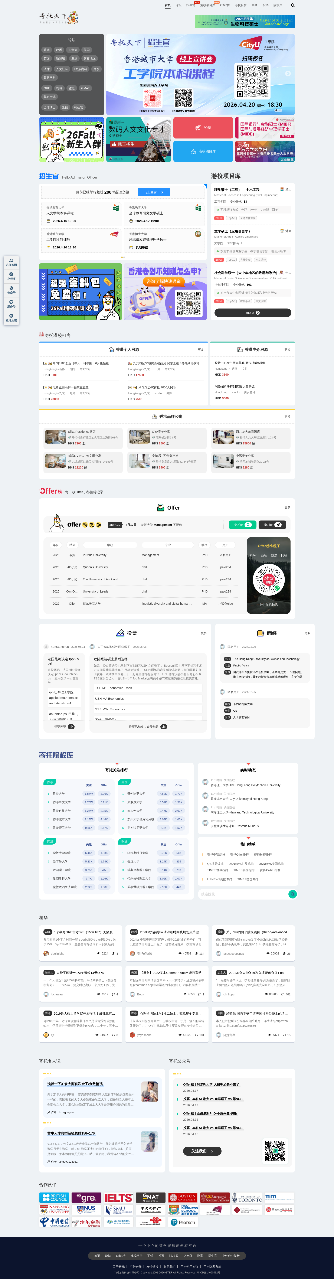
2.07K (178, 810)
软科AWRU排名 (270, 870)
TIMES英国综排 (244, 870)
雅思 (72, 88)
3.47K (163, 810)
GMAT (85, 88)
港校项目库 (207, 5)
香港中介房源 (256, 350)
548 (178, 853)
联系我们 (170, 1266)
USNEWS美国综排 (271, 863)
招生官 (190, 5)
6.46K (88, 853)
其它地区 (90, 58)
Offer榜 (225, 5)
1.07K (178, 878)
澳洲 (74, 58)
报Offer (272, 524)
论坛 (178, 5)
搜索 (200, 1255)
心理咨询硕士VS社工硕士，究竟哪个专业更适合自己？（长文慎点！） (172, 1013)
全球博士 (50, 107)
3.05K (163, 878)
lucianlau (53, 994)
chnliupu (225, 994)
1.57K (178, 827)
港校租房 (241, 5)
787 (104, 870)
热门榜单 (248, 844)
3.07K (163, 819)
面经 (255, 5)
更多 (201, 349)
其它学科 (50, 77)
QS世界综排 (215, 863)
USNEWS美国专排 (219, 879)
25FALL (115, 524)
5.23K (88, 861)
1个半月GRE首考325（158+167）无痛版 (83, 932)
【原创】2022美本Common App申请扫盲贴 (171, 972)
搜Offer (242, 524)
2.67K (104, 827)
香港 (47, 50)
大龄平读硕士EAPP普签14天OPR (80, 972)
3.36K (104, 793)
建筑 (96, 69)
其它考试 (50, 96)
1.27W (89, 810)
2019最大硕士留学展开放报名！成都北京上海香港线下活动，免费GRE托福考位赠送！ (86, 1013)
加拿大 (72, 50)
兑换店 (187, 1255)
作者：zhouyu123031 (62, 1161)
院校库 (278, 5)
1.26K (104, 878)
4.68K (163, 793)
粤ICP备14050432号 (208, 1272)
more (253, 313)
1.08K (104, 887)
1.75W (89, 802)
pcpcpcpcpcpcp (230, 953)
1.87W (89, 793)
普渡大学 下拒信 (154, 524)
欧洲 (59, 50)
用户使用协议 (189, 1266)
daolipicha (53, 953)
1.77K (178, 793)
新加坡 (60, 58)
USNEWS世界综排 (241, 863)
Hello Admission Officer (68, 177)
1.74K (104, 861)
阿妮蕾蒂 (225, 1035)
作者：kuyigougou (60, 1112)
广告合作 (136, 1266)
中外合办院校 (231, 1255)
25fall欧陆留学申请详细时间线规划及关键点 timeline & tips (172, 932)
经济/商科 (80, 69)
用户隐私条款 (212, 1266)
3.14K (163, 870)
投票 (266, 5)
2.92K (88, 887)
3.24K (163, 861)
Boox (137, 994)
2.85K (104, 810)
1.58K (178, 802)
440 (178, 887)
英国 (47, 58)
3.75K (88, 870)
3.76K (163, 853)
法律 (47, 69)
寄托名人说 (49, 1061)
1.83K (104, 853)
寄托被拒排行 (263, 854)
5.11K (104, 802)
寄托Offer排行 (239, 854)
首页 (168, 5)
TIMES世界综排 (217, 870)
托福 (59, 88)
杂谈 (65, 107)
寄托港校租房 (55, 335)
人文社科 (62, 69)
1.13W (89, 819)
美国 (87, 50)
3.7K (89, 878)
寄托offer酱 (141, 953)
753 (178, 870)
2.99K (163, 887)
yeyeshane (141, 1035)
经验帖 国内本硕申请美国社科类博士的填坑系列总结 (258, 1013)
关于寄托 (119, 1266)
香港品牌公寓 (170, 416)
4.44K (104, 819)
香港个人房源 (127, 350)
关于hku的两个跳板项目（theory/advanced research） (258, 932)
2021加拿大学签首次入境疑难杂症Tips (256, 972)
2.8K (163, 827)
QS (49, 1035)
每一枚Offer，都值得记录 (71, 492)
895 (178, 861)
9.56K (88, 827)
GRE (47, 88)
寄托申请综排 (216, 854)
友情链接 (152, 1266)
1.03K (178, 819)
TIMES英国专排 (247, 879)
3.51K (163, 802)
